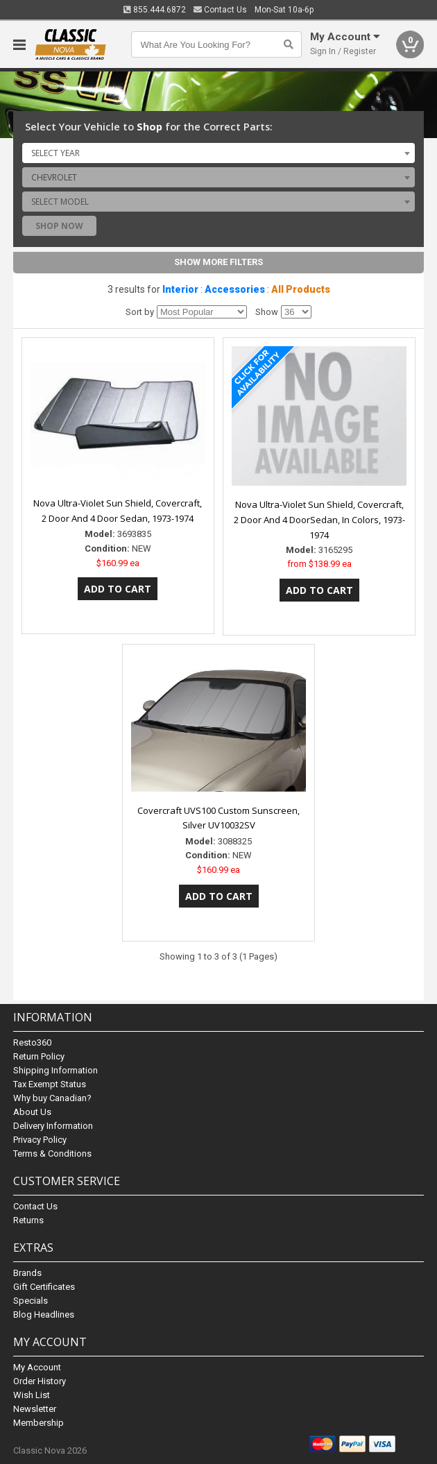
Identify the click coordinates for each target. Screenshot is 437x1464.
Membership (38, 1423)
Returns (28, 1220)
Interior (180, 289)
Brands (27, 1273)
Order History (39, 1381)
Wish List (31, 1395)
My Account (37, 1367)
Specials (30, 1300)
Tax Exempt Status (49, 1084)
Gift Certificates (44, 1287)
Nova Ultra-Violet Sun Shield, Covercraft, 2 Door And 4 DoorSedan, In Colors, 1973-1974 (319, 519)
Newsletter (34, 1409)
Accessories (235, 289)
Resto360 (32, 1042)
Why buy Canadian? (52, 1098)
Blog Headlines (43, 1314)
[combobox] (218, 152)
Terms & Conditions (52, 1153)
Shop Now (59, 226)
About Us (32, 1112)
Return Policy (39, 1056)
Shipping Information (55, 1070)
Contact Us (220, 10)
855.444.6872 (154, 10)
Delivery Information (53, 1126)
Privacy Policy (40, 1139)
